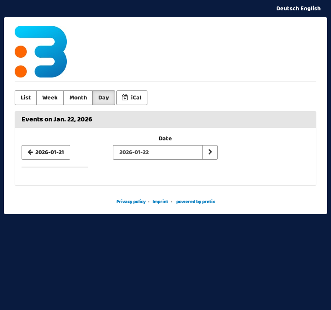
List (26, 97)
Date (165, 138)
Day (103, 97)
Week (50, 97)
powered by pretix (195, 201)
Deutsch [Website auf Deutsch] (287, 8)
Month (78, 97)
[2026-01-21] (46, 152)
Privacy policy (131, 201)
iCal (131, 97)
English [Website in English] (310, 8)
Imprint (160, 201)
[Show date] (210, 152)
